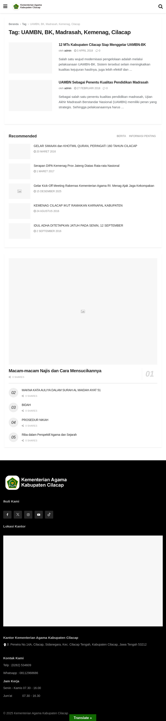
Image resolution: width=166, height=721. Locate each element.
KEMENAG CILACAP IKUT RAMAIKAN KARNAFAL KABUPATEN (78, 205)
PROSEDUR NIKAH (35, 420)
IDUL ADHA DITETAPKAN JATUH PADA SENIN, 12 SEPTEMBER (78, 225)
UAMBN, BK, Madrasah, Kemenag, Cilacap (55, 24)
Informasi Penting (142, 136)
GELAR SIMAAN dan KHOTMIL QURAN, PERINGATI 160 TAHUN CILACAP (85, 146)
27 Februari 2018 (87, 88)
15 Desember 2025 (47, 191)
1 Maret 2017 (44, 171)
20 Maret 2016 (45, 151)
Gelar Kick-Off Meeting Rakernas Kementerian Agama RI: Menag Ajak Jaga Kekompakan (94, 185)
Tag (24, 24)
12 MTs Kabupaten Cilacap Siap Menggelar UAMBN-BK (102, 45)
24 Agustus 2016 (46, 211)
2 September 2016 (47, 231)
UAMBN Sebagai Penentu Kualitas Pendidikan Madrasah (103, 82)
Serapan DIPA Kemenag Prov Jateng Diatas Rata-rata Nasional (76, 165)
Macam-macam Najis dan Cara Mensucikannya (55, 370)
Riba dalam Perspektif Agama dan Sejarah (49, 434)
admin (67, 50)
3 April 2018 (83, 50)
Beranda (13, 24)
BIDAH (26, 405)
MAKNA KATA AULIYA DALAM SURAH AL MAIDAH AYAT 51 (61, 390)
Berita (121, 136)
